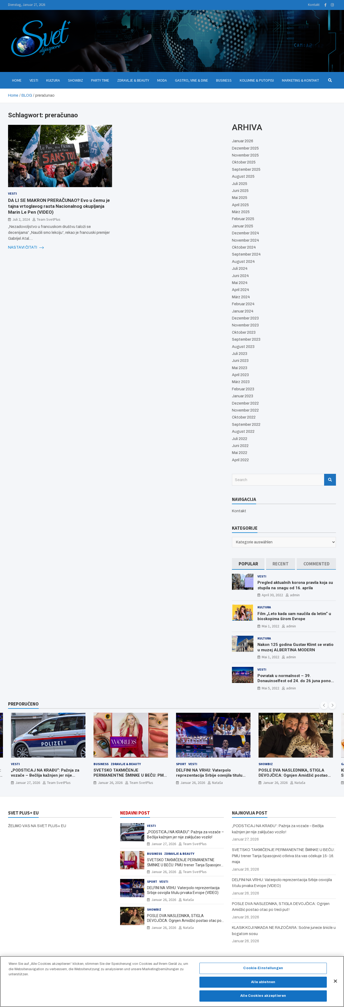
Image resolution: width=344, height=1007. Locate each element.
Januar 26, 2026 (110, 782)
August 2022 (243, 432)
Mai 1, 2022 (270, 626)
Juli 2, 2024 (21, 219)
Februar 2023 (243, 389)
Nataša (217, 782)
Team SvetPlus (48, 219)
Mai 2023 (239, 368)
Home (17, 80)
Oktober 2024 (244, 247)
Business (224, 80)
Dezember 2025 (245, 148)
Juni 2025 (240, 191)
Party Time (100, 80)
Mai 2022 (239, 453)
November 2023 (245, 325)
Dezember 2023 (245, 318)
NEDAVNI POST (135, 813)
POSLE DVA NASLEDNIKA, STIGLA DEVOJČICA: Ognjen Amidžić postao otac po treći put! (293, 775)
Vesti (34, 80)
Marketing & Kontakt (300, 80)
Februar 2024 (243, 304)
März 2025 (241, 212)
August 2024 (243, 262)
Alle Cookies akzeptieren (263, 999)
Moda (162, 80)
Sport (181, 764)
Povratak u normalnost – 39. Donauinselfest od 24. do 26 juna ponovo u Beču (296, 681)
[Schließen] (335, 984)
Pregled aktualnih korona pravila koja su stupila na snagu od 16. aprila (295, 585)
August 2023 (243, 347)
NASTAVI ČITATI (26, 247)
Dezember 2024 (245, 233)
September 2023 (246, 339)
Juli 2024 (240, 269)
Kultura (53, 80)
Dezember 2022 (245, 403)
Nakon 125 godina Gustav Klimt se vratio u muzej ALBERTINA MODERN (295, 647)
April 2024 (240, 290)
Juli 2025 (239, 184)
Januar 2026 (242, 141)
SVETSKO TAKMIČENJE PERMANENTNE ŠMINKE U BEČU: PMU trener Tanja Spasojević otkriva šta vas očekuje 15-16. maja (130, 778)
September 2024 (246, 254)
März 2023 (241, 382)
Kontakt (314, 4)
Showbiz (75, 80)
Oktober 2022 (244, 417)
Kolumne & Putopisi (257, 80)
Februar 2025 (243, 219)
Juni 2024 (240, 276)
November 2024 (245, 240)
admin (295, 594)
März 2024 (241, 297)
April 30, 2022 (272, 594)
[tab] (248, 564)
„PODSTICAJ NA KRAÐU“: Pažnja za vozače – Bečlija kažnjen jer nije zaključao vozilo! (45, 775)
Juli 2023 (239, 354)
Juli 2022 (239, 439)
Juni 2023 (240, 361)
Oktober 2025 (244, 162)
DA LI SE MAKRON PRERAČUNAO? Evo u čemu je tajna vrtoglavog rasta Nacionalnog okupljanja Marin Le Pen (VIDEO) (59, 206)
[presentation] (324, 705)
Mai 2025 (239, 198)
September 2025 (246, 170)
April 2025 (240, 205)
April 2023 (240, 375)
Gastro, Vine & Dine (191, 80)
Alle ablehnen (263, 985)
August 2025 (243, 177)
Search (330, 480)
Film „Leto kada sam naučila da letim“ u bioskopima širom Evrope (294, 616)
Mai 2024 (240, 283)
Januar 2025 (242, 226)
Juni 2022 (240, 446)
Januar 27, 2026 (27, 782)
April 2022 (240, 460)
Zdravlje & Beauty (133, 80)
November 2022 (245, 410)
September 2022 (246, 425)
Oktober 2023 (244, 332)
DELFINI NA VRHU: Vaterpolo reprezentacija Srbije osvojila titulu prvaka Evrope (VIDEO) (209, 775)
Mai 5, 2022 (270, 688)
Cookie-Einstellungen (263, 971)
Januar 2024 (242, 311)
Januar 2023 (242, 396)
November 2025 (245, 155)
